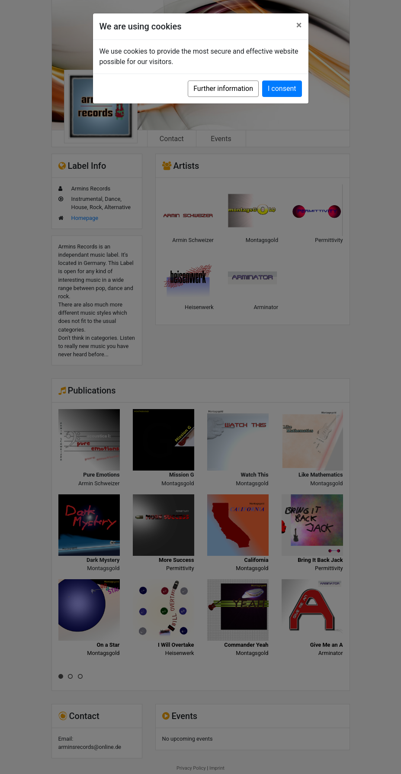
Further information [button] (223, 88)
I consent (282, 88)
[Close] (299, 25)
